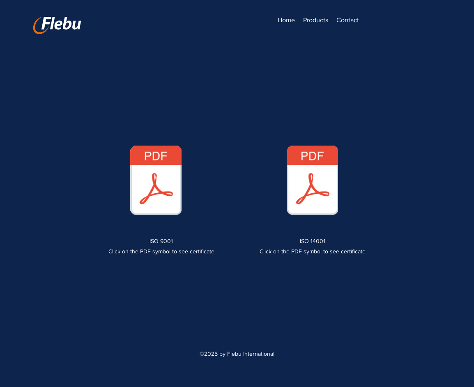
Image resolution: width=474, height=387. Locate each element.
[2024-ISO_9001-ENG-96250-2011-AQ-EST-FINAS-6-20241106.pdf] (156, 181)
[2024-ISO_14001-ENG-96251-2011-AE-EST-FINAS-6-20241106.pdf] (312, 181)
